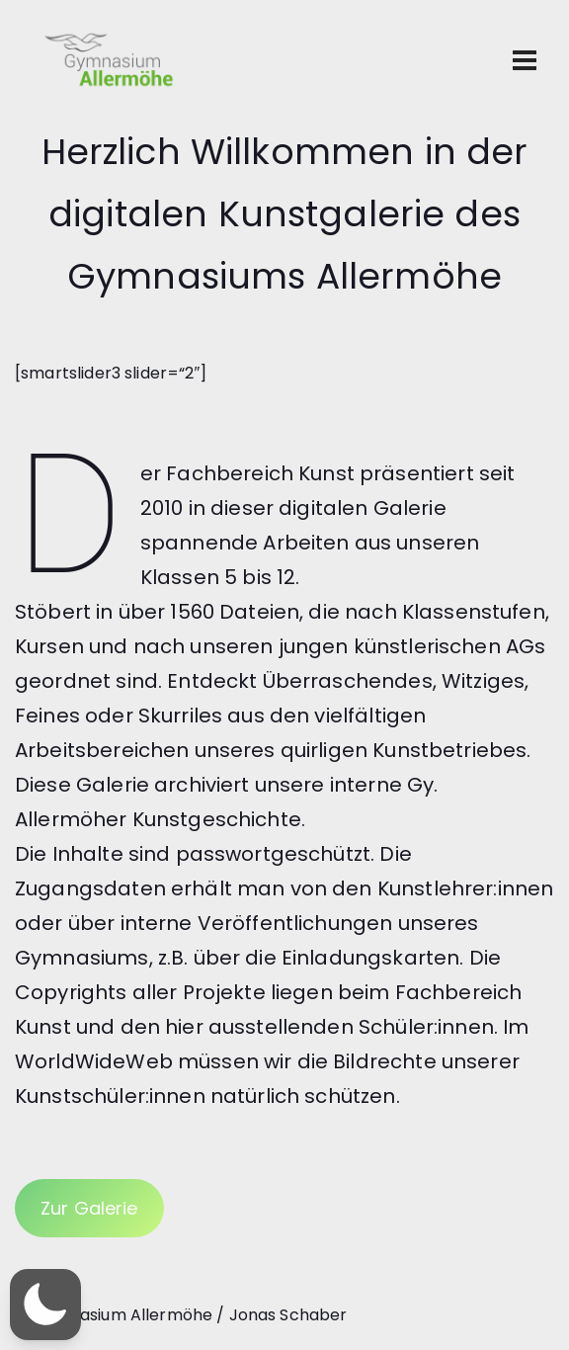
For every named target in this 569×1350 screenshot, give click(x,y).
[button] (45, 1304)
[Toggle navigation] (524, 60)
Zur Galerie (89, 1208)
